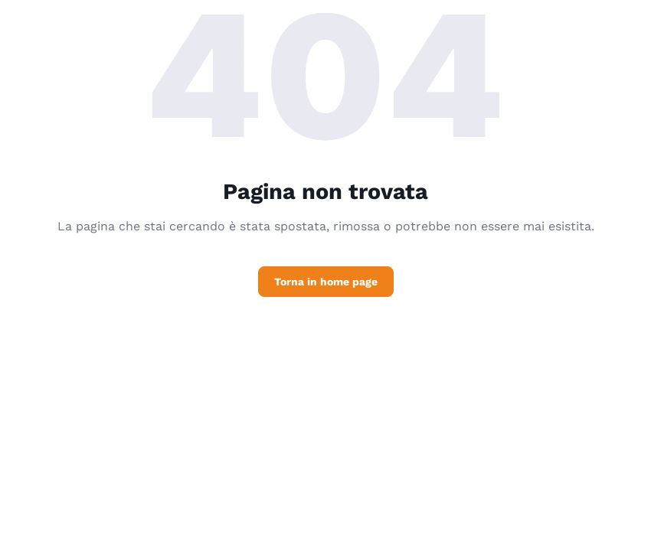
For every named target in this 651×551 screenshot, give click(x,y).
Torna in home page (326, 282)
